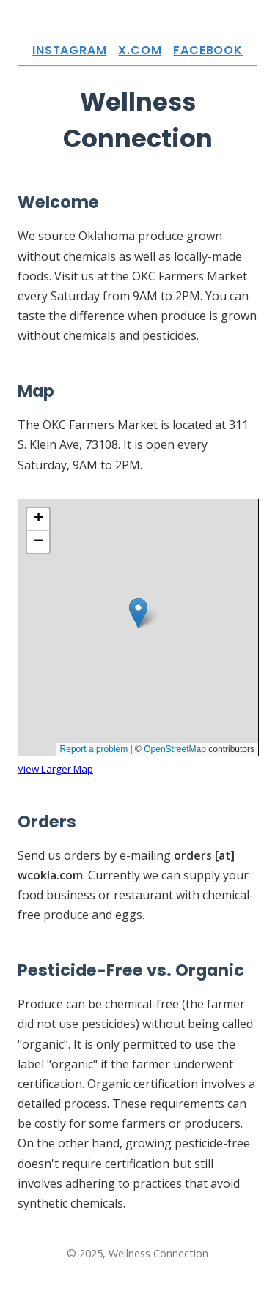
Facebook (207, 50)
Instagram (69, 50)
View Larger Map (55, 768)
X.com (139, 50)
